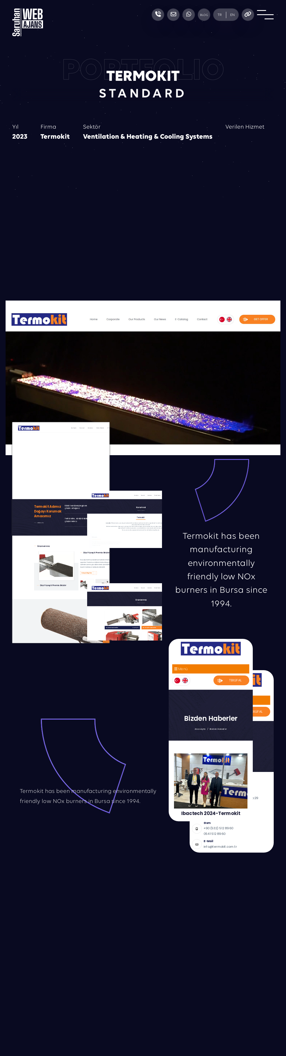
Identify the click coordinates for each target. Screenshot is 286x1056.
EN (232, 15)
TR (220, 15)
